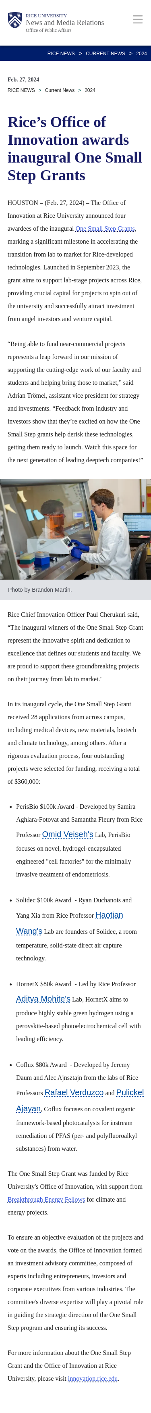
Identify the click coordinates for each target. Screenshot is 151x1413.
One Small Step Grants (105, 228)
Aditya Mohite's (43, 998)
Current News (105, 53)
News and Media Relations (65, 23)
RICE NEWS (61, 53)
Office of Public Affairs (48, 30)
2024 (141, 53)
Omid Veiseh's (67, 834)
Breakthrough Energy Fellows (46, 1199)
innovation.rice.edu (93, 1378)
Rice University (46, 15)
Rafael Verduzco (74, 1092)
